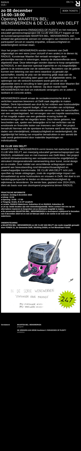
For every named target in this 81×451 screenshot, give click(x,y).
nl (72, 2)
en (68, 2)
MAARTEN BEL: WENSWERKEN (29, 325)
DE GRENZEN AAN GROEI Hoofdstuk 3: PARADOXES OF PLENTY (41, 330)
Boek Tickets (70, 11)
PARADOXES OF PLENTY (43, 29)
